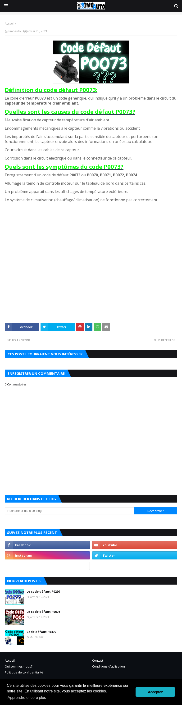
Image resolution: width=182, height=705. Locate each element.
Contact (97, 660)
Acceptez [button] (155, 692)
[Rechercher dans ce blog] (69, 510)
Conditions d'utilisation (108, 666)
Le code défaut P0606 (43, 611)
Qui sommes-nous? (18, 666)
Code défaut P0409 (41, 632)
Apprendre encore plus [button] (27, 698)
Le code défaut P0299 (43, 591)
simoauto (14, 31)
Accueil (9, 24)
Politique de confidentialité (24, 672)
